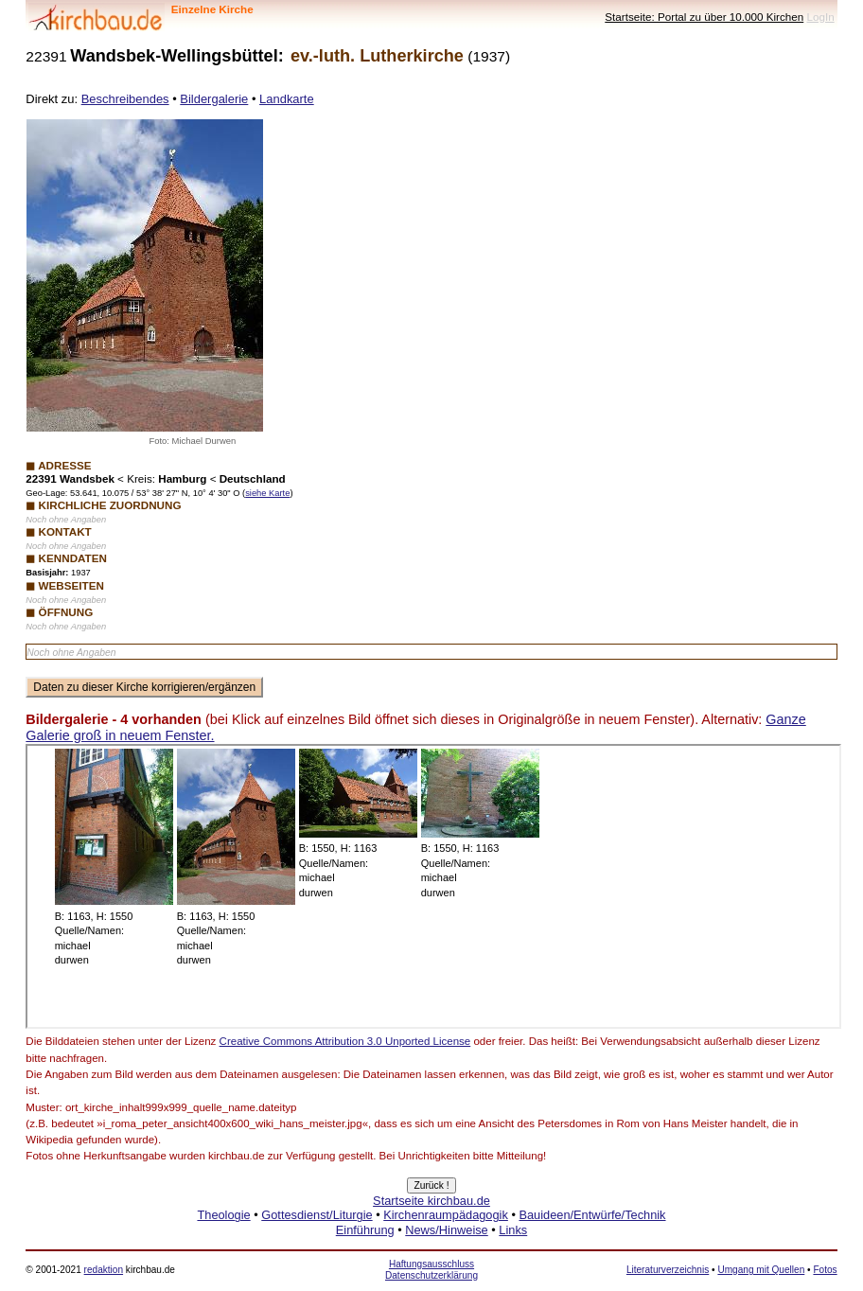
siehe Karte (267, 493)
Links (513, 1230)
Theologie (223, 1215)
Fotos (825, 1269)
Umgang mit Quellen (760, 1269)
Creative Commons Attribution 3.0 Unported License (345, 1041)
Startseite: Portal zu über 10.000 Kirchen (704, 16)
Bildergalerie (214, 99)
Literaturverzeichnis (667, 1269)
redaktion (103, 1269)
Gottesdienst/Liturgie (316, 1215)
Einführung (365, 1230)
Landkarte (286, 99)
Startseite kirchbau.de (431, 1201)
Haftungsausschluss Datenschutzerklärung (431, 1270)
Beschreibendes (125, 99)
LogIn (820, 16)
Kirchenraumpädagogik (445, 1215)
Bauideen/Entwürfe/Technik (592, 1215)
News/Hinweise (446, 1230)
